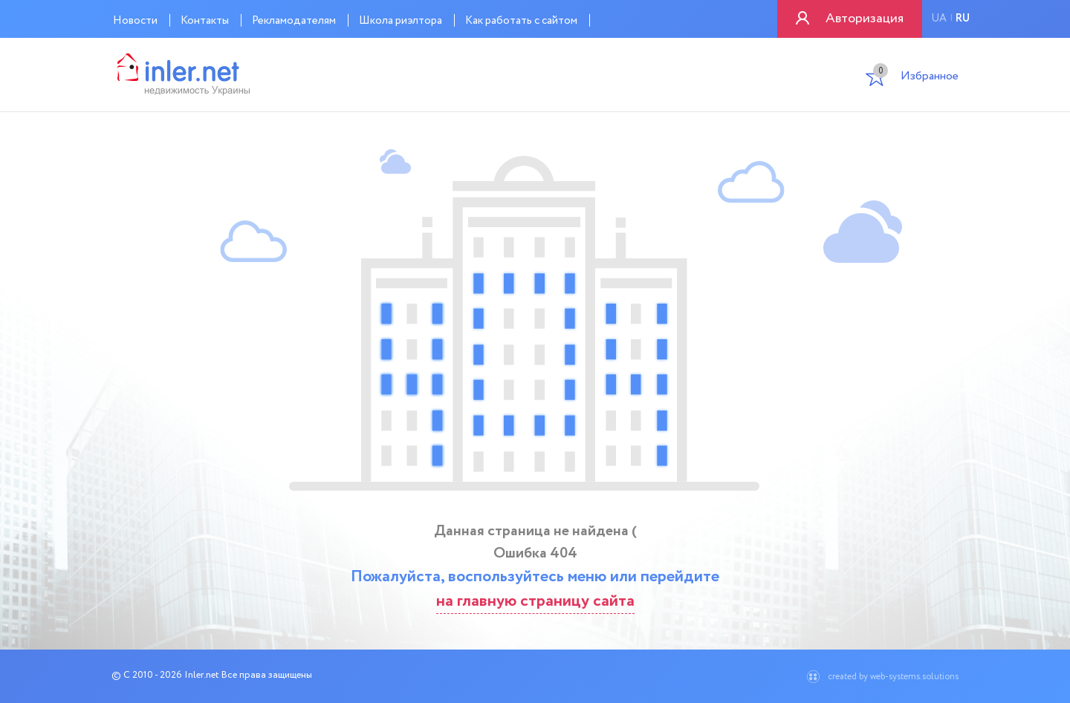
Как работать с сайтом (521, 21)
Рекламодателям (294, 21)
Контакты (205, 21)
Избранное (916, 78)
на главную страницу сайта (535, 601)
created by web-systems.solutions (893, 676)
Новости (135, 21)
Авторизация (865, 18)
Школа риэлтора (400, 21)
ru (963, 18)
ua (939, 18)
